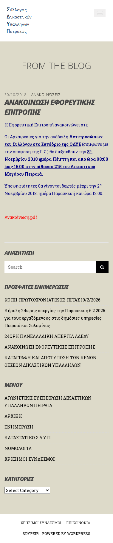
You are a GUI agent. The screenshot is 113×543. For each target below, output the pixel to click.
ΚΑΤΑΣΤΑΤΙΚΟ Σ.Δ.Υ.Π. (28, 437)
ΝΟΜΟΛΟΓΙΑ (18, 448)
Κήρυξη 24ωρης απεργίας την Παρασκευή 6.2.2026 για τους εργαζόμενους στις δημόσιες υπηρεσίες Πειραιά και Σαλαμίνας (54, 318)
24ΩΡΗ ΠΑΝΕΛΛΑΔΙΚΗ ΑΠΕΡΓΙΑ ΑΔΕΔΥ (46, 336)
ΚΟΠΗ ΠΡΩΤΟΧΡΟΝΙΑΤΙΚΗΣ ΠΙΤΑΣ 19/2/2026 (52, 300)
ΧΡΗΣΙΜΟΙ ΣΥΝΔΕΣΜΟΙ (29, 459)
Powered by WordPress (66, 533)
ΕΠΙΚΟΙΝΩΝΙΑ (78, 522)
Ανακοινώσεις (46, 94)
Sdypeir (31, 533)
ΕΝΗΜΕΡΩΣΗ (18, 427)
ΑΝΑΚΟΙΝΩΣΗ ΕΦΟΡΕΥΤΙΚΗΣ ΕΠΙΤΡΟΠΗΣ (49, 347)
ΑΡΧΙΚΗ (13, 416)
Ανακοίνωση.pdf (20, 217)
